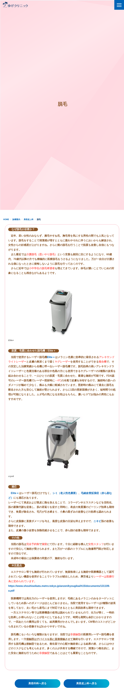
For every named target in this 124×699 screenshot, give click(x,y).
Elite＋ (51, 357)
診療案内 (16, 219)
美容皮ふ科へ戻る (86, 683)
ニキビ (97, 521)
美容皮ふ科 (28, 219)
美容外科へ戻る (37, 683)
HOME (6, 219)
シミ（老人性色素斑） (65, 493)
